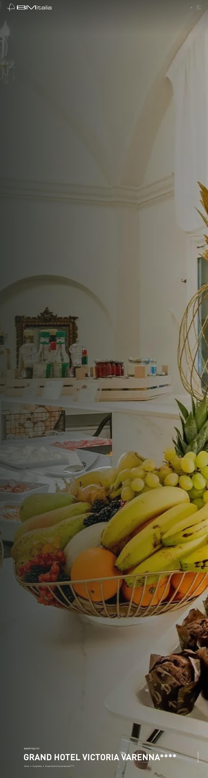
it (191, 7)
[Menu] (199, 7)
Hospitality (37, 766)
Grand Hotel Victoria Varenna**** (59, 766)
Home (26, 766)
